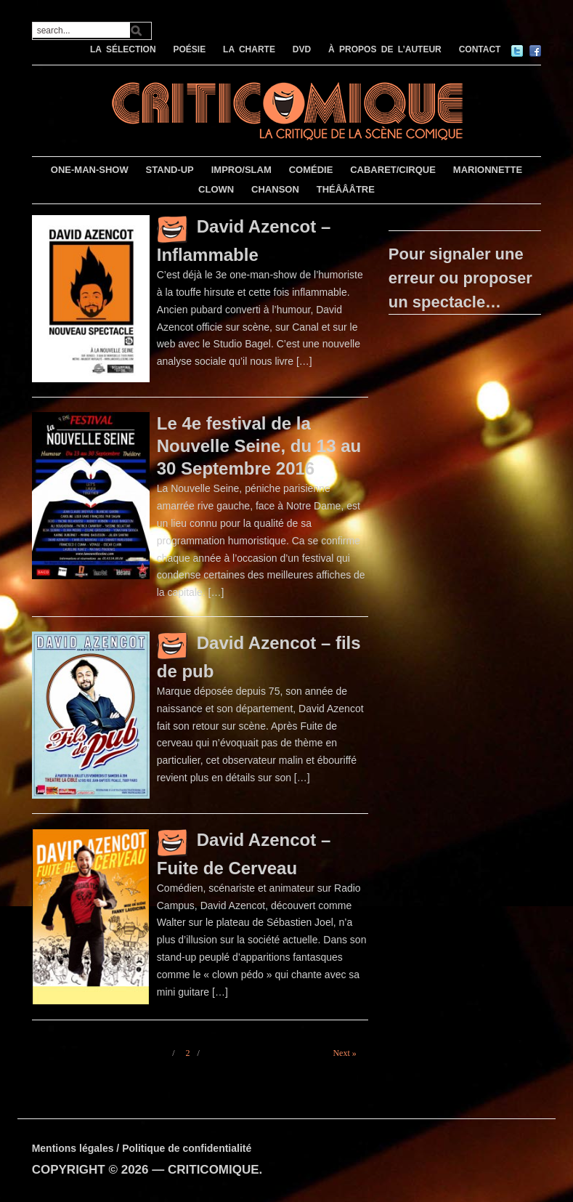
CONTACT (480, 49)
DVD (302, 49)
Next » (344, 1053)
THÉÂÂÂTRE (346, 189)
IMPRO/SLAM (241, 169)
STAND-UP (170, 169)
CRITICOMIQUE (213, 1170)
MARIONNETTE (487, 169)
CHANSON (275, 189)
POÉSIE (189, 49)
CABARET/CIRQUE (393, 169)
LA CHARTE (249, 49)
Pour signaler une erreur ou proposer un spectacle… (460, 278)
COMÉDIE (311, 169)
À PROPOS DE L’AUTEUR (385, 49)
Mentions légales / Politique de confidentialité (142, 1148)
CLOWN (216, 189)
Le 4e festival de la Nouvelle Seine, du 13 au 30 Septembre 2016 (259, 446)
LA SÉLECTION (123, 49)
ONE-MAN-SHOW (90, 169)
